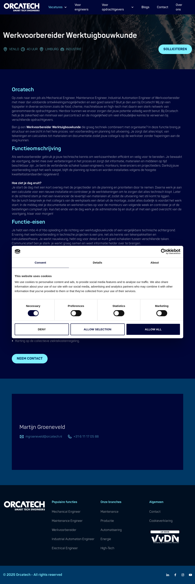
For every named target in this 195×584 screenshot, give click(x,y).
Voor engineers (81, 7)
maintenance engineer (67, 521)
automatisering (111, 530)
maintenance (109, 512)
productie (107, 521)
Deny (42, 329)
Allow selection (97, 329)
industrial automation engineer (73, 539)
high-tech (107, 548)
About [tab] (154, 262)
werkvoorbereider (64, 530)
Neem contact (30, 358)
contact (155, 512)
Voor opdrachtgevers (118, 7)
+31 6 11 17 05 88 (86, 437)
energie (106, 539)
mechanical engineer (66, 512)
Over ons (179, 7)
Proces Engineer (62, 10)
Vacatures (57, 7)
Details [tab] (97, 262)
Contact (162, 7)
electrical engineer (65, 548)
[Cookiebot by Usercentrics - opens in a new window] (163, 251)
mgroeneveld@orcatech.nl (44, 437)
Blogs (145, 7)
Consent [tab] (40, 262)
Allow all (153, 329)
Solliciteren (175, 49)
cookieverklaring (161, 521)
